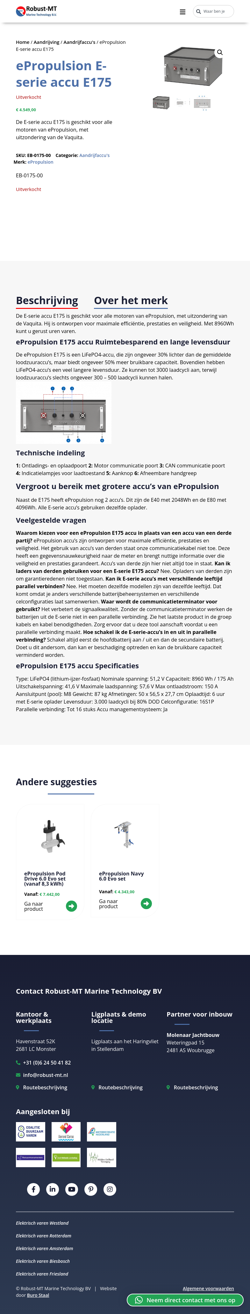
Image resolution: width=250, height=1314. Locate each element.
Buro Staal (38, 1295)
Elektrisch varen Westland (42, 1223)
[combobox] (213, 11)
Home (23, 42)
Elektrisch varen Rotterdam (43, 1236)
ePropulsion (41, 162)
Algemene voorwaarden (208, 1288)
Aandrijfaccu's (80, 42)
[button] (220, 52)
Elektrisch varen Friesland (42, 1274)
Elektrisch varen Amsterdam (44, 1248)
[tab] (47, 301)
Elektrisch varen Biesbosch (43, 1261)
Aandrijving (47, 42)
